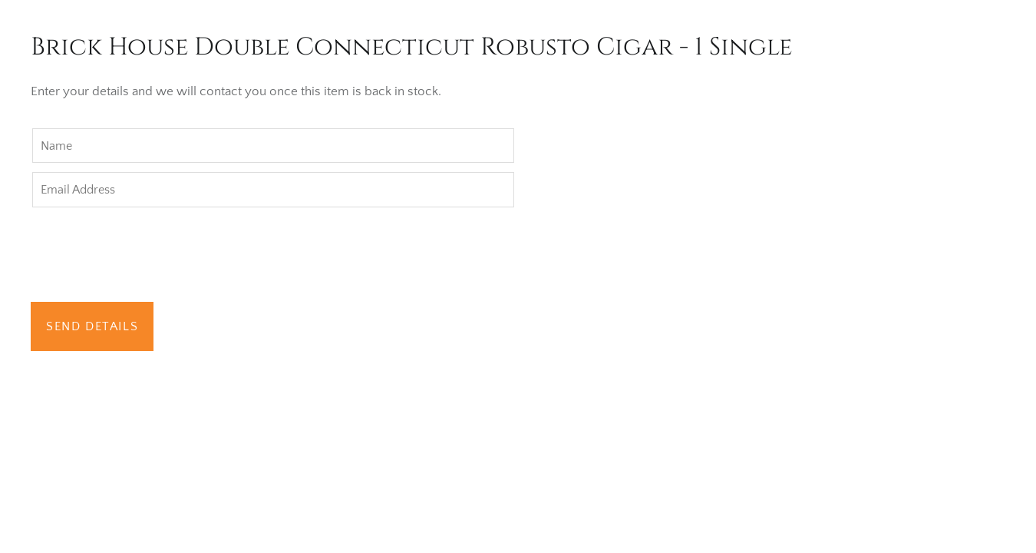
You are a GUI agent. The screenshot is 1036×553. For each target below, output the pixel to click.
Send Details (92, 326)
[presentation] (147, 256)
